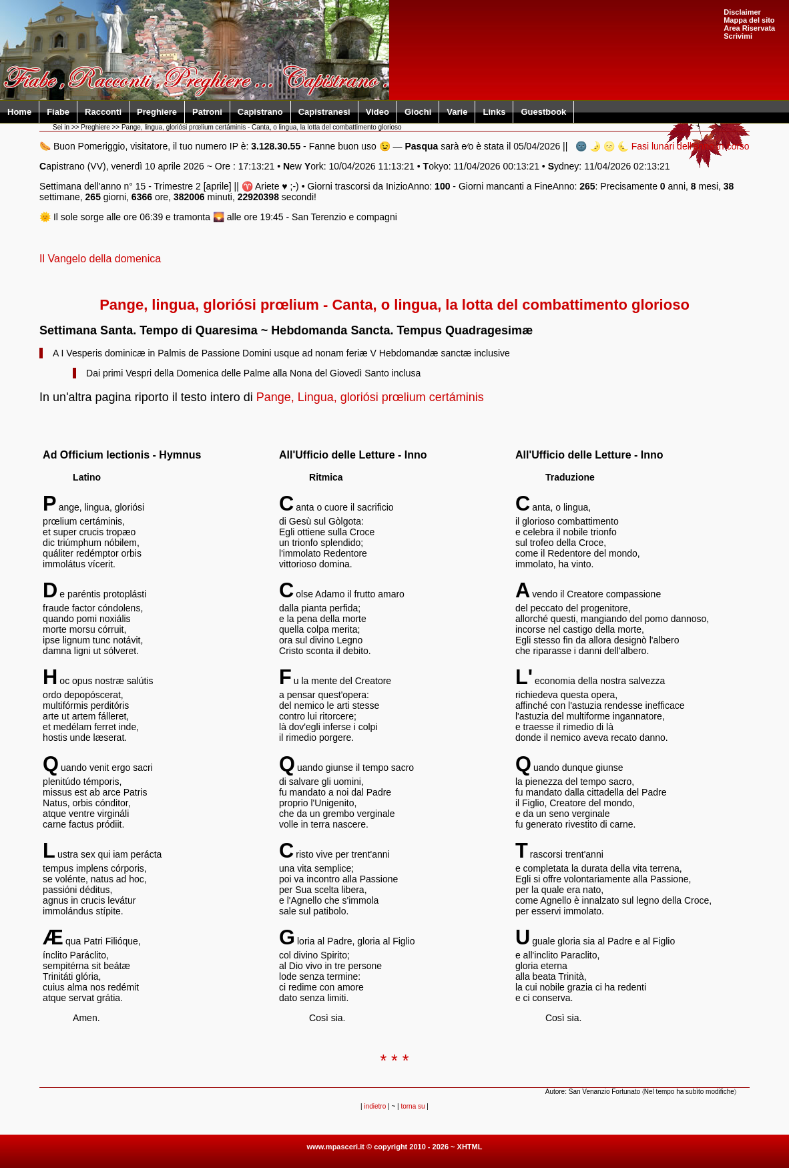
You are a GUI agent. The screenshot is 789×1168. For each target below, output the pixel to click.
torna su (413, 1106)
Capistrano (260, 112)
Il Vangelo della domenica (100, 258)
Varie (457, 112)
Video (377, 112)
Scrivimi (738, 36)
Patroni (207, 112)
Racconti (103, 112)
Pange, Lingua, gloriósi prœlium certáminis (370, 397)
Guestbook (543, 112)
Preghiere (157, 112)
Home (19, 112)
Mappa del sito (749, 20)
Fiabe (58, 112)
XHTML (470, 1147)
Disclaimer (742, 12)
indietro (375, 1106)
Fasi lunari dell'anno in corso (690, 146)
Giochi (418, 112)
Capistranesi (324, 112)
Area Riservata (749, 28)
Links (494, 112)
